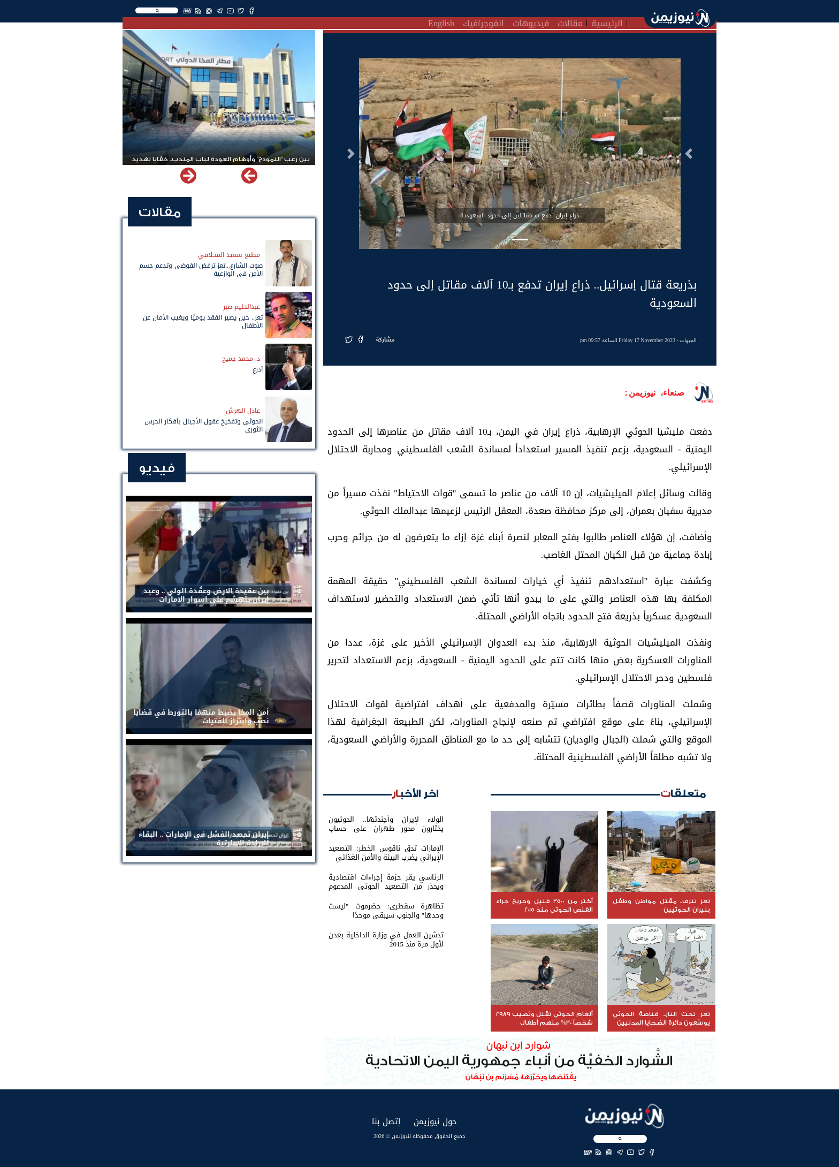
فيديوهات (531, 22)
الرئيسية (607, 22)
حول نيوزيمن (435, 1121)
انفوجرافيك (483, 22)
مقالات (570, 22)
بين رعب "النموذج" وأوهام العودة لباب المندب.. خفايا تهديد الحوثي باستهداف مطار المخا (221, 164)
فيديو (157, 468)
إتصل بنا (386, 1121)
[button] (689, 154)
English (441, 22)
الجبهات (688, 340)
